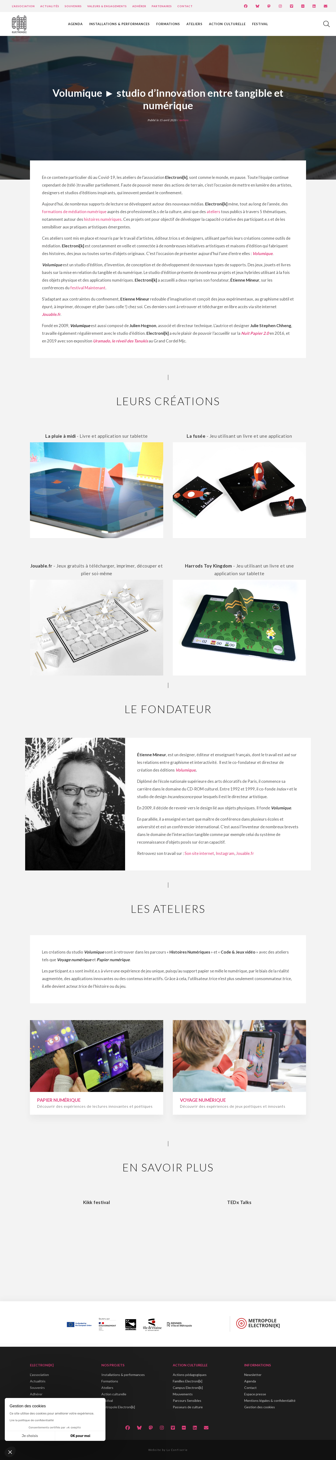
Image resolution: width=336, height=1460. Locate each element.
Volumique (185, 770)
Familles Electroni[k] (187, 1381)
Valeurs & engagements (107, 6)
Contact (185, 6)
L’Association (23, 6)
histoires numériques (103, 219)
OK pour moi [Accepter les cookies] (80, 1436)
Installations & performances (119, 24)
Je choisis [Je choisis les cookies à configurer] (30, 1436)
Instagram (225, 853)
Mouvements (183, 1394)
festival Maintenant (87, 287)
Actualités (49, 6)
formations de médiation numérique (74, 211)
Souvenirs (73, 6)
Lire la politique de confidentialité (32, 1420)
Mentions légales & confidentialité (269, 1400)
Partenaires (162, 6)
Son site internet (199, 853)
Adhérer (139, 6)
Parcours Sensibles (187, 1400)
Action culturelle (227, 24)
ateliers (213, 211)
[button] (10, 1452)
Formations (168, 24)
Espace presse (255, 1394)
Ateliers (194, 24)
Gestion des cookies (259, 1407)
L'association (39, 1375)
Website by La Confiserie (168, 1449)
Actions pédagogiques (190, 1375)
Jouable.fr (51, 314)
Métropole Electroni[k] (118, 1407)
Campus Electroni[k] (188, 1388)
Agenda (75, 24)
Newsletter (252, 1375)
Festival (260, 24)
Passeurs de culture (188, 1407)
